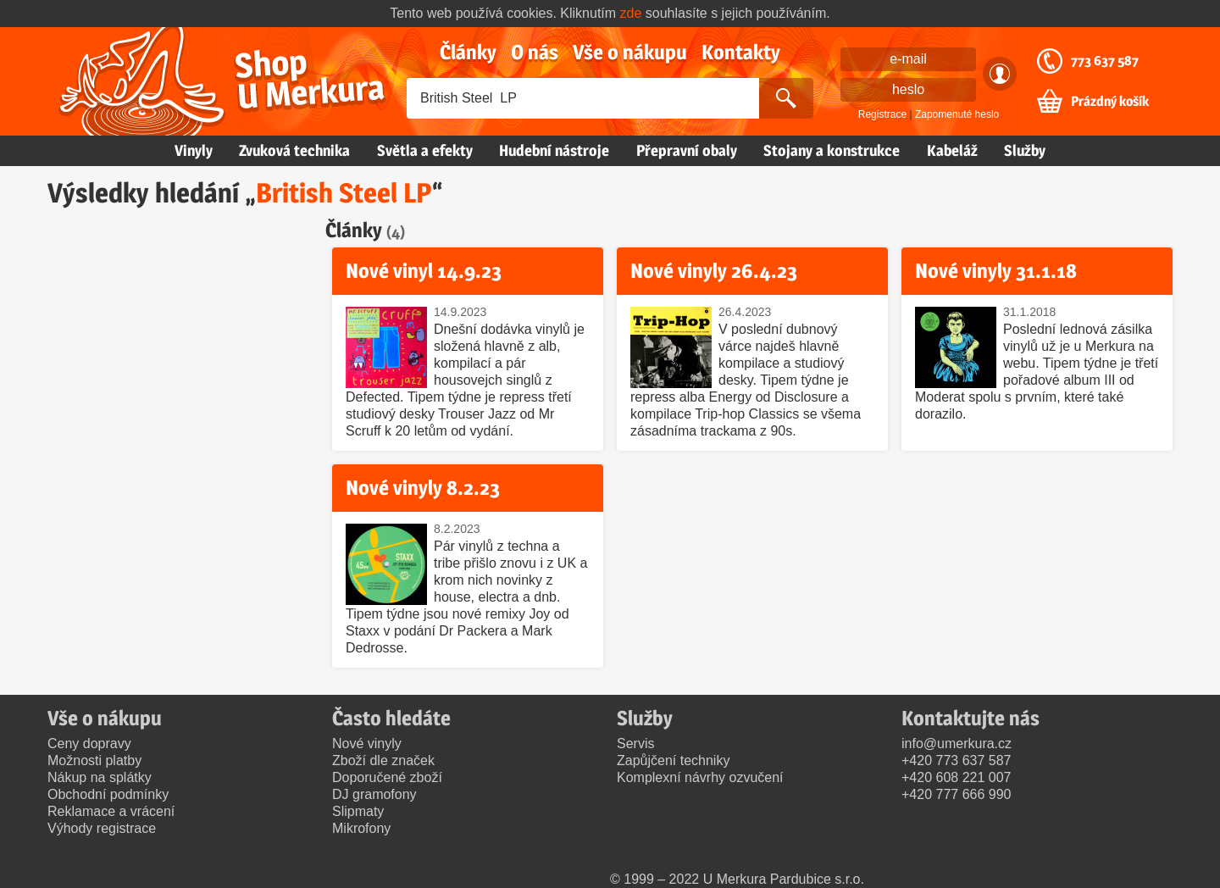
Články (468, 52)
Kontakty (741, 52)
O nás (534, 52)
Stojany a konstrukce (831, 150)
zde (631, 13)
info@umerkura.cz (956, 743)
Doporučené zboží (387, 777)
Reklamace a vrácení (111, 811)
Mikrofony (361, 828)
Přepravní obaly (686, 150)
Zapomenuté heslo (957, 114)
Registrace (882, 114)
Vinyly (194, 150)
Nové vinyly (367, 743)
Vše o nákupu (630, 52)
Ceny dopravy (89, 743)
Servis (635, 743)
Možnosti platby (94, 760)
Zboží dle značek (383, 760)
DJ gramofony (374, 794)
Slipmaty (358, 811)
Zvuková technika (294, 150)
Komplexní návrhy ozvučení (700, 777)
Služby (1024, 150)
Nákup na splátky (99, 777)
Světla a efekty (425, 150)
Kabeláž (952, 150)
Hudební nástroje (554, 150)
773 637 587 (1105, 61)
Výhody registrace (101, 828)
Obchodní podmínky (108, 794)
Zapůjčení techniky (673, 760)
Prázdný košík (1110, 101)
